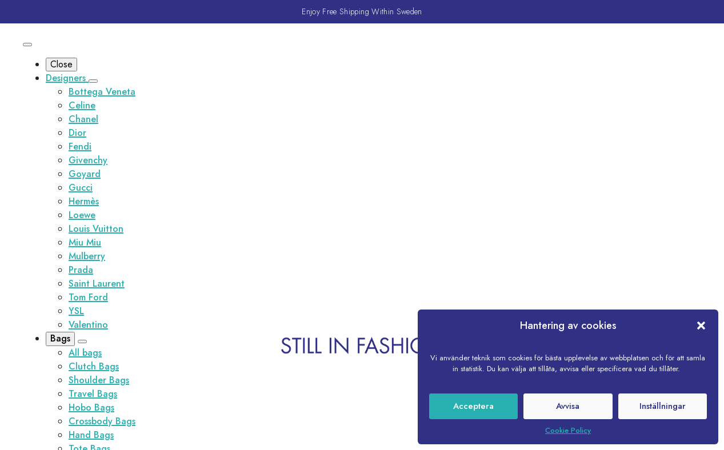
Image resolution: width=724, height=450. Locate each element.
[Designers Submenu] (93, 81)
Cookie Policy (568, 430)
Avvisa (567, 406)
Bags (60, 338)
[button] (701, 325)
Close (61, 64)
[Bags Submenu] (82, 341)
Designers (67, 78)
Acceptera (473, 406)
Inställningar (662, 406)
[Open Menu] (27, 44)
